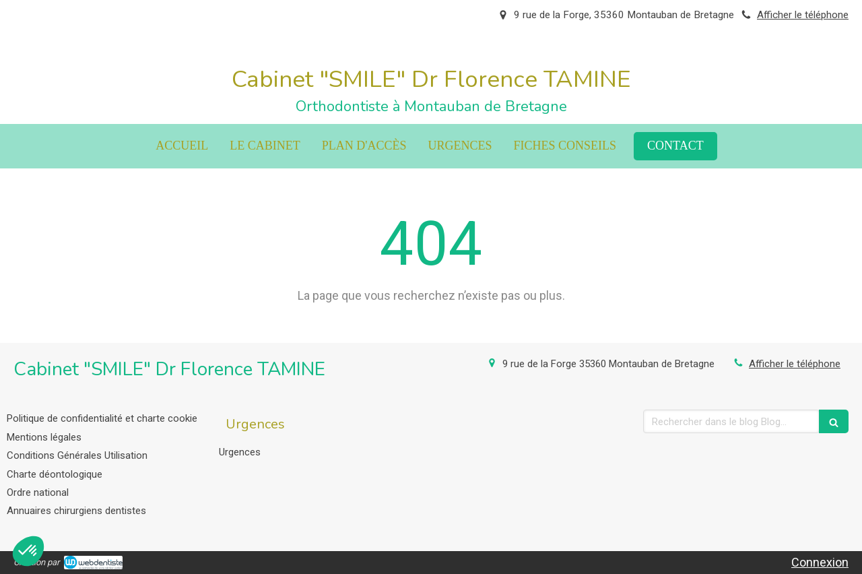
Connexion (820, 562)
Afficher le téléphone (803, 15)
